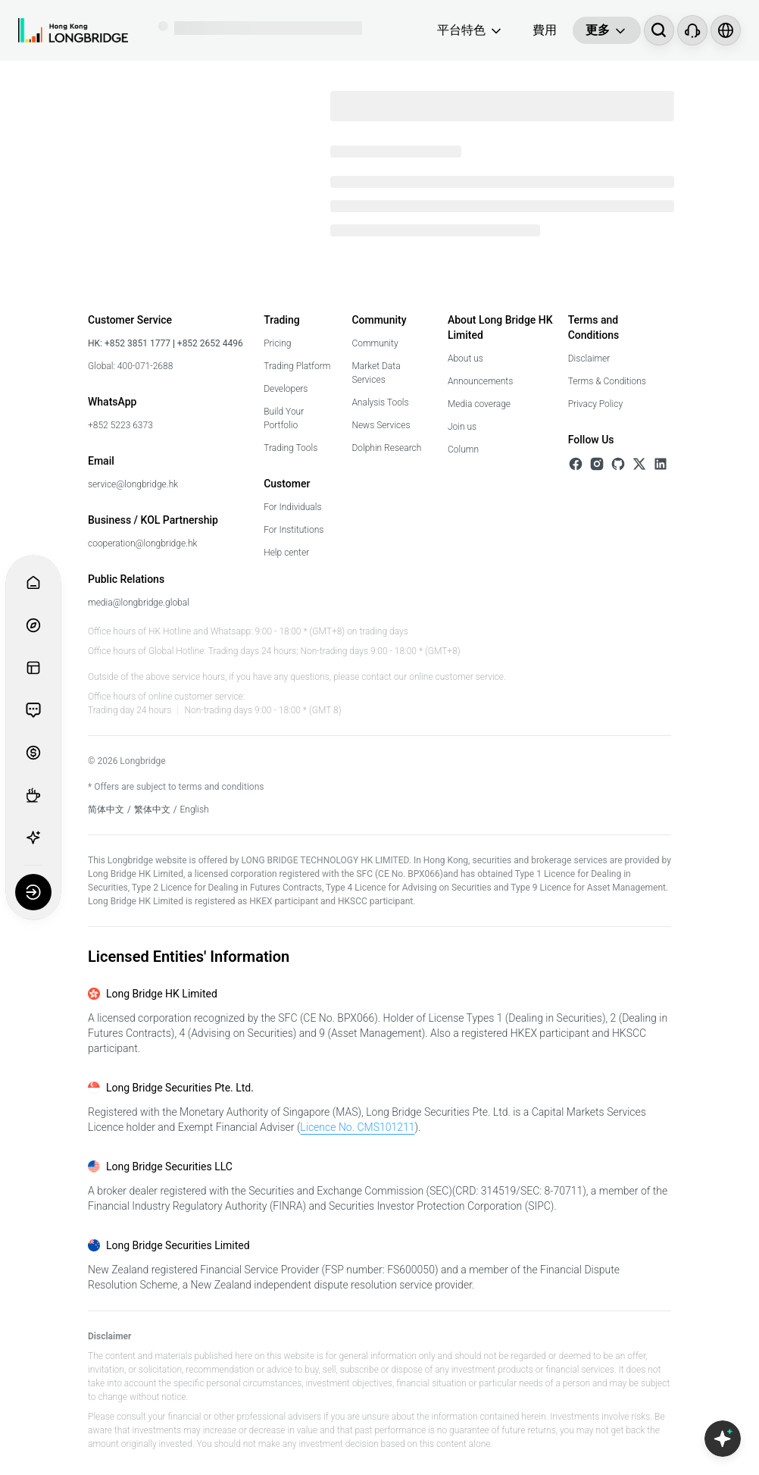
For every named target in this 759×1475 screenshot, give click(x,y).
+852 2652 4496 (209, 343)
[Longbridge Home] (73, 30)
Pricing (277, 343)
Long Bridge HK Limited (161, 994)
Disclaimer (589, 358)
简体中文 (106, 809)
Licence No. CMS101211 (357, 1127)
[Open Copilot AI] (722, 1438)
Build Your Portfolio (284, 418)
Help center (286, 552)
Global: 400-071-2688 (130, 366)
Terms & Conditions (607, 381)
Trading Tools (290, 448)
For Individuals (292, 507)
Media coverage (479, 404)
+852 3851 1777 (137, 343)
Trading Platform (297, 366)
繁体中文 (152, 809)
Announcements (480, 381)
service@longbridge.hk (133, 484)
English (194, 809)
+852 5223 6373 (120, 425)
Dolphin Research (386, 448)
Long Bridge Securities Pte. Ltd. (180, 1088)
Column (463, 449)
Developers (286, 389)
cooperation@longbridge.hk (142, 543)
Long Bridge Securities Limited (178, 1245)
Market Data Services (375, 373)
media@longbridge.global (138, 602)
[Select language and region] (726, 30)
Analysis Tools (379, 402)
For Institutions (293, 530)
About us (465, 358)
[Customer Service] (692, 30)
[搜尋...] (659, 30)
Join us (462, 426)
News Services (380, 425)
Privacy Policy (595, 404)
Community (374, 343)
